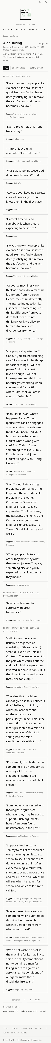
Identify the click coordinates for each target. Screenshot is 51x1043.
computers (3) (19, 68)
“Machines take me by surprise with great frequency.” (20, 607)
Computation (34, 940)
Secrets (16, 209)
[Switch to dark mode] (40, 2)
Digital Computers (31, 687)
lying (15, 236)
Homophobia (11, 474)
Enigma (16, 541)
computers (17, 687)
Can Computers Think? (22, 749)
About (6, 1033)
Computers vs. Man (21, 937)
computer (17, 620)
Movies (34, 29)
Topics (15, 1028)
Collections (27, 1028)
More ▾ (6, 60)
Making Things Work (14, 901)
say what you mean (21, 585)
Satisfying (26, 114)
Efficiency (17, 898)
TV (43, 29)
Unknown (10, 1011)
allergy (40, 338)
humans (20, 117)
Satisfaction (11, 117)
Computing (27, 898)
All (6, 68)
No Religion (34, 836)
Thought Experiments (33, 901)
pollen (33, 338)
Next (37, 999)
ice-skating (10, 342)
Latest (8, 29)
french (41, 541)
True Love (22, 474)
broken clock (18, 139)
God (15, 183)
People (21, 29)
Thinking (26, 338)
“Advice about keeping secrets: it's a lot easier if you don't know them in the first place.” (25, 197)
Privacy (15, 1033)
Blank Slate (18, 792)
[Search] (46, 2)
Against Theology (20, 836)
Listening (32, 404)
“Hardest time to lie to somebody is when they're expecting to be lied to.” (22, 223)
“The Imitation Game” (21, 76)
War (19, 183)
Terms (24, 1033)
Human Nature (30, 792)
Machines (17, 338)
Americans (25, 541)
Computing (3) (36, 68)
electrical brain (34, 161)
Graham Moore (28, 1011)
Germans (10, 545)
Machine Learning (33, 620)
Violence (16, 114)
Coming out (30, 471)
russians (34, 541)
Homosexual (18, 471)
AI (23, 620)
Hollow (33, 114)
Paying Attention (20, 404)
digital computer (20, 161)
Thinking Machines (20, 940)
